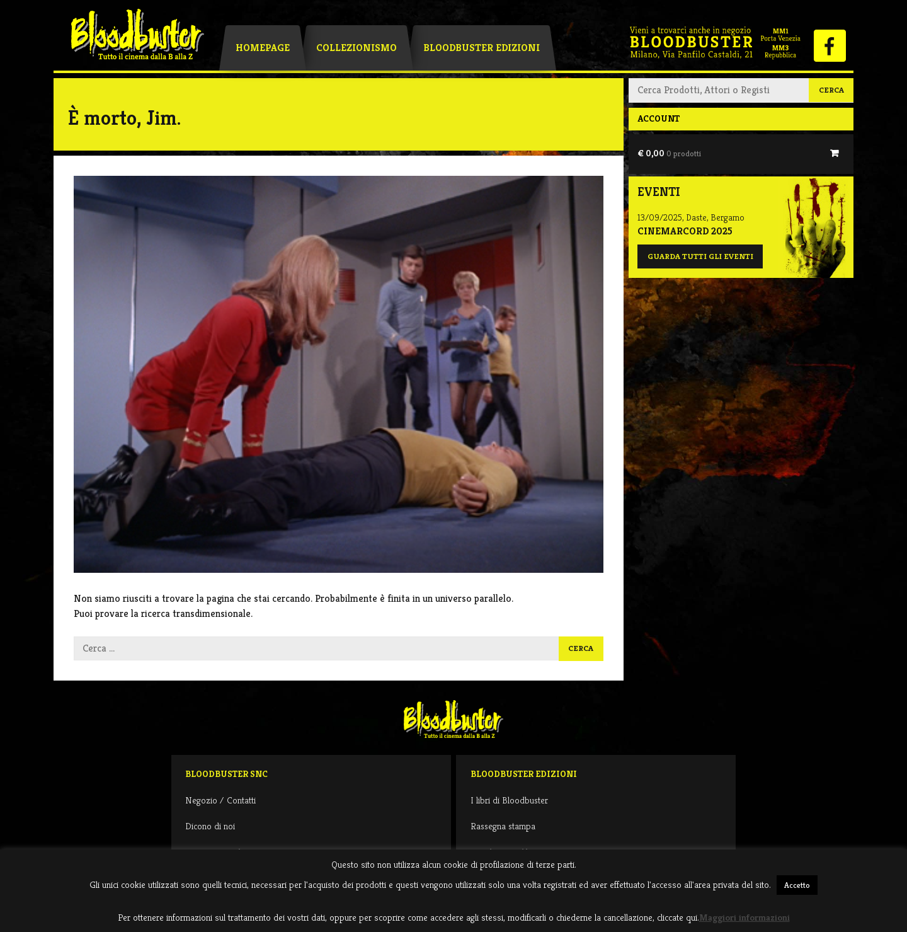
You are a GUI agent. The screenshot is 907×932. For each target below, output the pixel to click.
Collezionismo (356, 47)
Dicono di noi (210, 826)
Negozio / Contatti (220, 800)
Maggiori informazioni (744, 917)
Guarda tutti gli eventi (700, 256)
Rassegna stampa (503, 826)
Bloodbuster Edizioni (481, 47)
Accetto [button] (797, 885)
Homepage (263, 47)
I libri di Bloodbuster (509, 800)
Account (658, 118)
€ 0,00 (669, 153)
